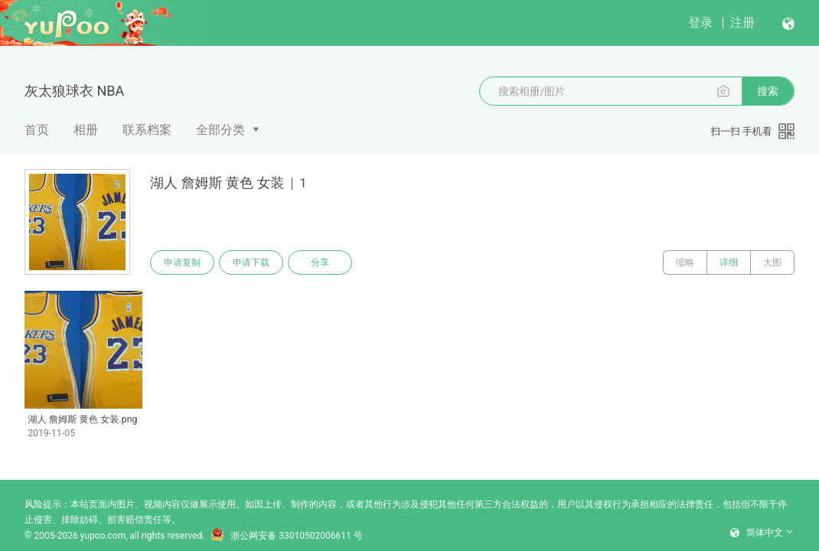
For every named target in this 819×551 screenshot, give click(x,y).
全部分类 (220, 129)
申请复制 (182, 262)
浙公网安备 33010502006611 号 (286, 535)
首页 (36, 129)
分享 (320, 262)
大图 (772, 262)
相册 (85, 129)
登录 (700, 22)
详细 (728, 262)
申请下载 (251, 262)
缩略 (685, 262)
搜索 (767, 91)
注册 (742, 22)
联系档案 (146, 129)
